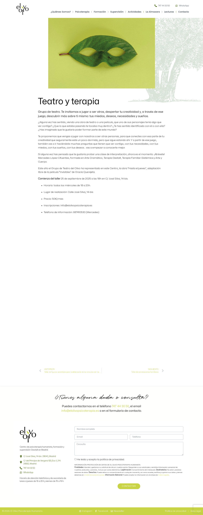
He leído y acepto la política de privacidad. (100, 459)
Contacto (183, 11)
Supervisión (117, 11)
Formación (100, 11)
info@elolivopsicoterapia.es (80, 410)
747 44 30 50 (120, 406)
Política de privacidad (175, 511)
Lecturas (169, 11)
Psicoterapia (82, 11)
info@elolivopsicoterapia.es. (94, 475)
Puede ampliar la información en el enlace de (131, 475)
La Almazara (153, 11)
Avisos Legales (163, 475)
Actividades (134, 11)
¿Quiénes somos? (61, 11)
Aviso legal (195, 511)
